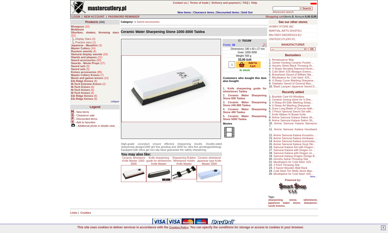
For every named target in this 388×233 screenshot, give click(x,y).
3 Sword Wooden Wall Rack (290, 167)
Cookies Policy (179, 227)
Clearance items (203, 12)
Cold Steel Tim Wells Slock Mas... (293, 170)
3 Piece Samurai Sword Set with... (292, 111)
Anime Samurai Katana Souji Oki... (294, 144)
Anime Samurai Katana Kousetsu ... (294, 135)
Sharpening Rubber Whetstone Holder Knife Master (184, 160)
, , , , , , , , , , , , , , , (288, 49)
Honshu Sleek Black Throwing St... (293, 65)
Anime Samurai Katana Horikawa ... (294, 138)
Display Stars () (85, 38)
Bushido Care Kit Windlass (288, 96)
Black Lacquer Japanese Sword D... (295, 86)
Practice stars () (85, 42)
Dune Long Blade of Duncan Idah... (293, 108)
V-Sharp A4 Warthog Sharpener (291, 105)
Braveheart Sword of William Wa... (292, 74)
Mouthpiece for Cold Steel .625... (292, 77)
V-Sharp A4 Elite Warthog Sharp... (292, 102)
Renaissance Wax (283, 59)
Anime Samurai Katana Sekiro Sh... (293, 117)
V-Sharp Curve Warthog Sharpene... (293, 80)
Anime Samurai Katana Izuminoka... (295, 141)
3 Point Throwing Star (286, 164)
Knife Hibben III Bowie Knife (289, 114)
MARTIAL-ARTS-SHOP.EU (285, 30)
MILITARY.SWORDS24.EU (285, 34)
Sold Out (247, 12)
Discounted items (227, 12)
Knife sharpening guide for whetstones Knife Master (158, 160)
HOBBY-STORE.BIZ (281, 26)
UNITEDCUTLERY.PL (282, 39)
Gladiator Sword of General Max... (292, 83)
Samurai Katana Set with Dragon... (294, 147)
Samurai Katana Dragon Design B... (295, 156)
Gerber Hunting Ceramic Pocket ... (293, 62)
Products (91, 22)
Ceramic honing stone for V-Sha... (292, 99)
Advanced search (283, 11)
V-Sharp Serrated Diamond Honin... (293, 68)
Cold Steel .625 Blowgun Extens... (292, 71)
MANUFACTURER (293, 44)
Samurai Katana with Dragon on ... (294, 150)
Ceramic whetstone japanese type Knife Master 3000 (209, 160)
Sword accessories (148, 21)
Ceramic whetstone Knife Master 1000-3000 (133, 160)
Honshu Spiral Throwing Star (290, 158)
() (80, 26)
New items (184, 12)
